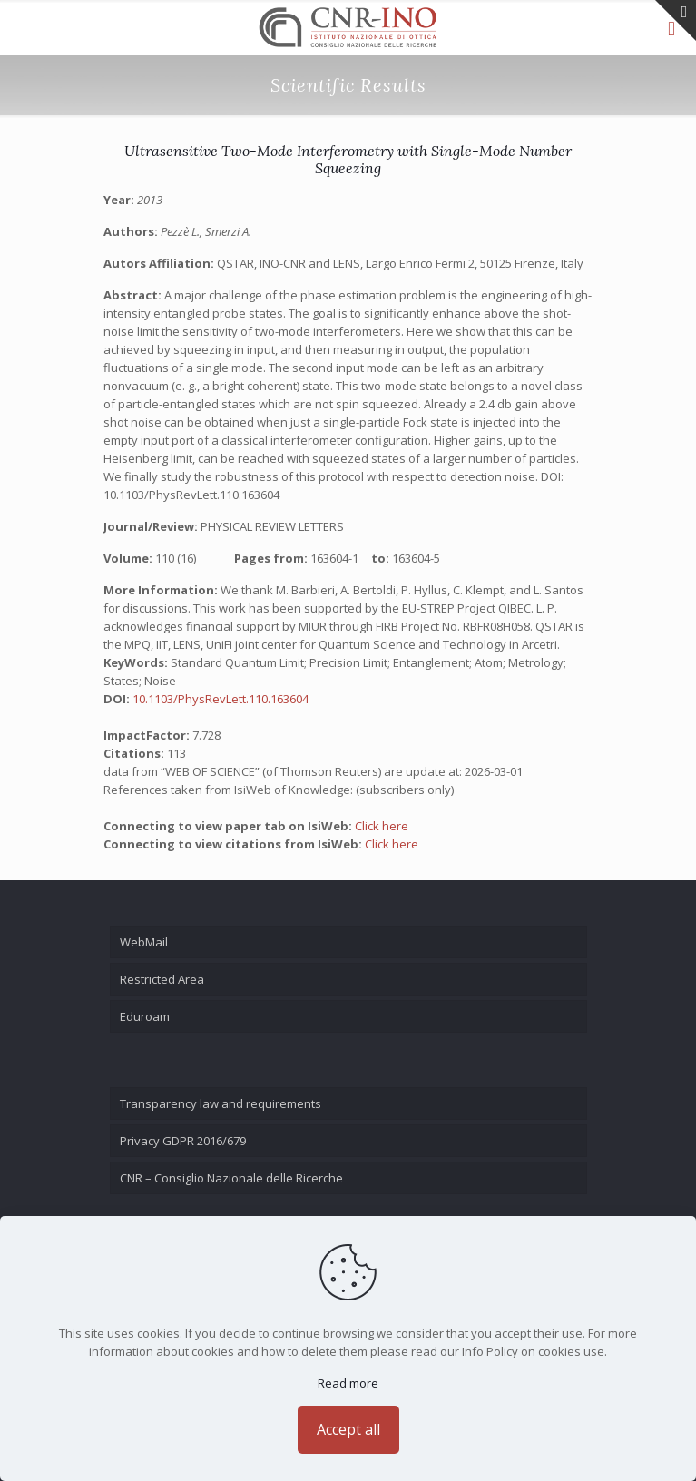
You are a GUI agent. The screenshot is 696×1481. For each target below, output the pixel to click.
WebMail (144, 942)
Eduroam (145, 1016)
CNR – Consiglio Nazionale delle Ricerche (231, 1178)
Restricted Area (162, 979)
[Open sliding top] (675, 20)
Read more (348, 1383)
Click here (381, 826)
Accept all (348, 1429)
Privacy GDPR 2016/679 (183, 1141)
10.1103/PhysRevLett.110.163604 (220, 699)
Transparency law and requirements (220, 1103)
